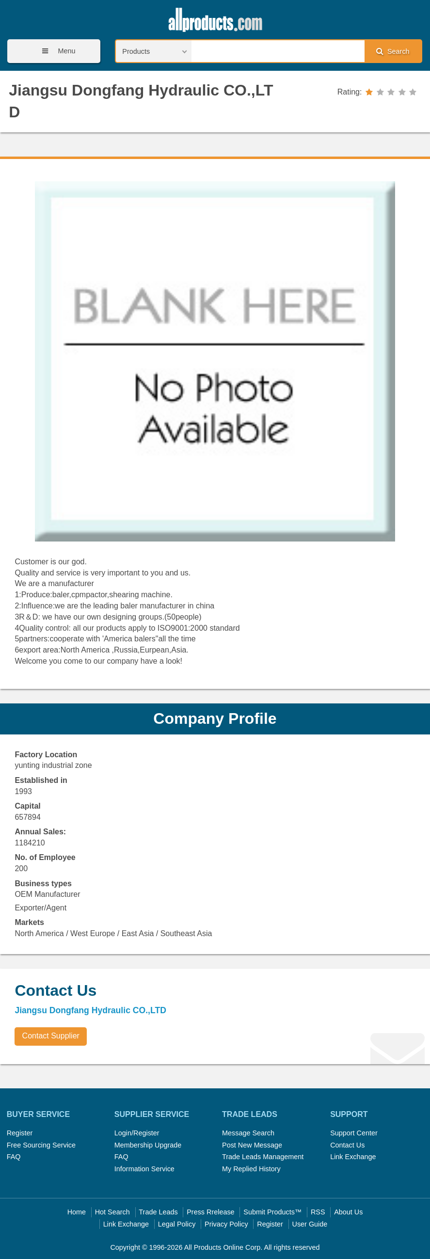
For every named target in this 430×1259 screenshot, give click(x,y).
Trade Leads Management (262, 1157)
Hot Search (112, 1212)
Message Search (248, 1133)
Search (392, 51)
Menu (55, 51)
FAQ (14, 1157)
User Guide (310, 1224)
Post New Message (252, 1145)
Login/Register (136, 1133)
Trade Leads (158, 1212)
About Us (348, 1212)
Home (76, 1212)
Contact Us (347, 1145)
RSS (318, 1212)
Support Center (354, 1133)
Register (20, 1133)
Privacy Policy (226, 1224)
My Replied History (251, 1169)
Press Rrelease (210, 1212)
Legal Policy (177, 1224)
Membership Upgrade (147, 1145)
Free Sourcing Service (41, 1145)
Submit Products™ (272, 1212)
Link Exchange (353, 1157)
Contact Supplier (51, 1036)
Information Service (144, 1169)
